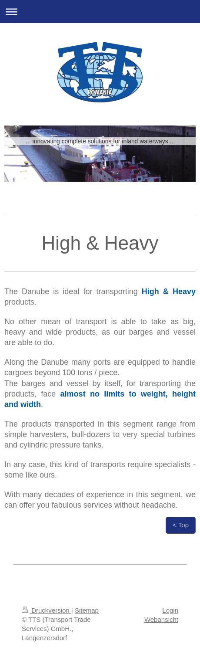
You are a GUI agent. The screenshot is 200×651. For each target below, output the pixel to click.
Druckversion (46, 610)
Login (170, 610)
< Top (181, 525)
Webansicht (161, 619)
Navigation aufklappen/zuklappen (100, 11)
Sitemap (87, 610)
